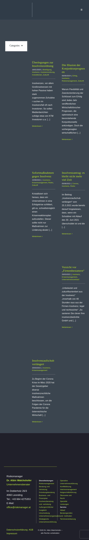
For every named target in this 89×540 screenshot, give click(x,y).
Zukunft (46, 75)
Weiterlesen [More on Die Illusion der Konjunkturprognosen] (66, 139)
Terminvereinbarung (68, 519)
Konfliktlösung (65, 487)
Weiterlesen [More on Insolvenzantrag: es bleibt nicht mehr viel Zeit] (66, 234)
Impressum (12, 533)
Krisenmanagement (39, 183)
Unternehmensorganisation (49, 516)
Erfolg (74, 76)
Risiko (50, 183)
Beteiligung (47, 70)
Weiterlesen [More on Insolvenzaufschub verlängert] (36, 422)
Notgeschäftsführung (68, 492)
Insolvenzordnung (47, 72)
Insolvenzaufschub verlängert (43, 362)
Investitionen (37, 75)
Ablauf (62, 510)
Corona (75, 184)
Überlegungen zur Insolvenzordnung (42, 64)
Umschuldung (44, 513)
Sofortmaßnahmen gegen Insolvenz (43, 174)
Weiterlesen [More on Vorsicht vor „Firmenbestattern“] (66, 327)
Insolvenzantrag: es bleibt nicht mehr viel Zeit (73, 176)
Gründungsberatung (47, 492)
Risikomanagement (69, 81)
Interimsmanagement (68, 489)
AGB (31, 530)
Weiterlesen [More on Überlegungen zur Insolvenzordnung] (36, 126)
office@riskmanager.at (19, 507)
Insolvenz (36, 72)
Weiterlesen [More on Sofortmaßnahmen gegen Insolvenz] (36, 236)
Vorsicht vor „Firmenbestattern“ (73, 268)
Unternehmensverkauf (70, 279)
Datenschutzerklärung (17, 530)
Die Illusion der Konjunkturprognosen (73, 68)
